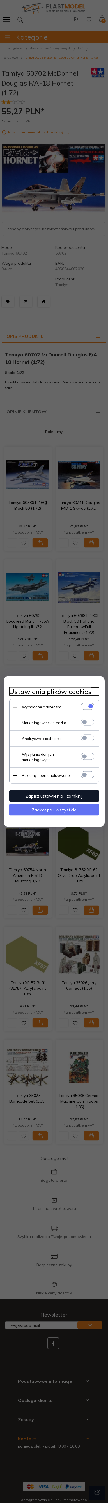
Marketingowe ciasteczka (44, 723)
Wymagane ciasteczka (41, 707)
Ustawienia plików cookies (50, 692)
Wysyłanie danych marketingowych (38, 757)
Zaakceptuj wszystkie (54, 810)
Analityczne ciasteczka (42, 738)
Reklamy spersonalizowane (46, 775)
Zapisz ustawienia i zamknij (54, 796)
